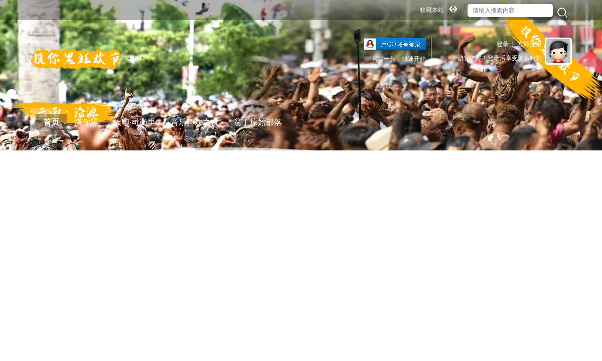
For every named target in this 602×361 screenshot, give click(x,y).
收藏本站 (432, 10)
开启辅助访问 (415, 7)
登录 (503, 44)
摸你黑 (86, 122)
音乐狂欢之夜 (195, 122)
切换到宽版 (453, 8)
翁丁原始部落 (258, 122)
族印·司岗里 (134, 122)
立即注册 (530, 44)
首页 (51, 122)
